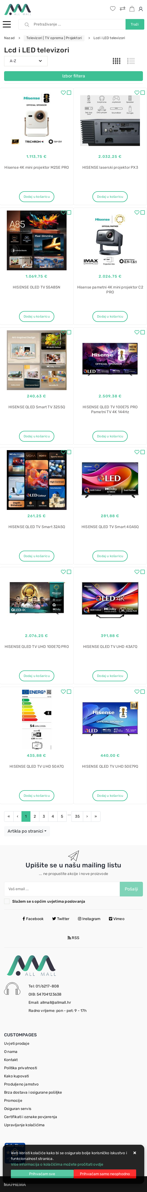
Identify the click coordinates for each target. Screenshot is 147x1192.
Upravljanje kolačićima (24, 1125)
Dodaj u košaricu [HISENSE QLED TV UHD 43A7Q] (110, 676)
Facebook (33, 919)
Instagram (89, 919)
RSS (73, 938)
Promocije (13, 1100)
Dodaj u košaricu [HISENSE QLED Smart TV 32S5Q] (37, 436)
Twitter (60, 919)
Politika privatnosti (20, 1068)
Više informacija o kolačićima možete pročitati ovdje (57, 1164)
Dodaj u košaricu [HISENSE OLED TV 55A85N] (37, 316)
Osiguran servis (17, 1108)
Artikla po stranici (25, 831)
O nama (10, 1051)
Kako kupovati (16, 1076)
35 (77, 816)
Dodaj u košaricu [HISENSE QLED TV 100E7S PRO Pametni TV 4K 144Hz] (110, 436)
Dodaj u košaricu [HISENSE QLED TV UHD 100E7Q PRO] (37, 676)
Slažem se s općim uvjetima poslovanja (48, 901)
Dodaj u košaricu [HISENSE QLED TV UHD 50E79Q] (110, 796)
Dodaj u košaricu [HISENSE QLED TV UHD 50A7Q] (37, 796)
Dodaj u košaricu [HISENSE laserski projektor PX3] (110, 197)
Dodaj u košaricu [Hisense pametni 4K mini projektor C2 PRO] (110, 316)
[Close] (42, 1174)
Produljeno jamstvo (21, 1084)
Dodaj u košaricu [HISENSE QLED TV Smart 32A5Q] (37, 556)
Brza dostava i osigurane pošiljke (33, 1092)
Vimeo (116, 919)
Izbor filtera (73, 76)
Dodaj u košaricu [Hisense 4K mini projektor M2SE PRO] (37, 197)
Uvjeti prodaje (16, 1043)
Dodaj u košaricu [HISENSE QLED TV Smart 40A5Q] (110, 556)
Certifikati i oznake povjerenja (30, 1117)
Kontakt (11, 1060)
